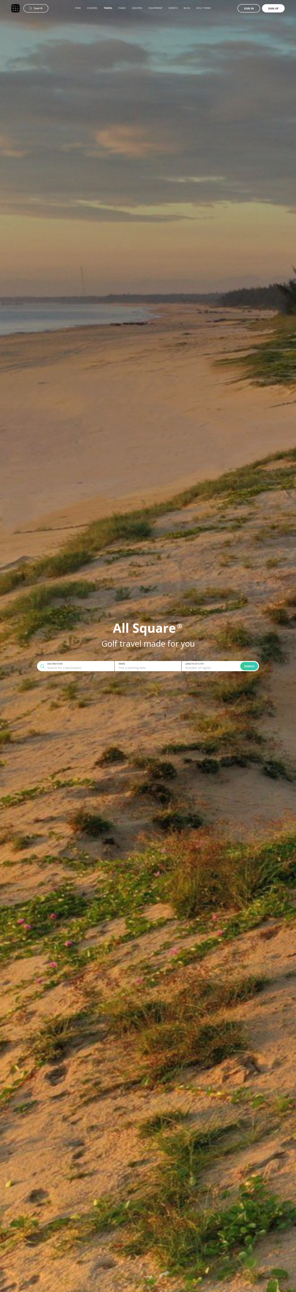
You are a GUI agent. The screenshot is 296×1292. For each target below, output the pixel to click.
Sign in (249, 8)
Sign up (273, 8)
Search (249, 666)
